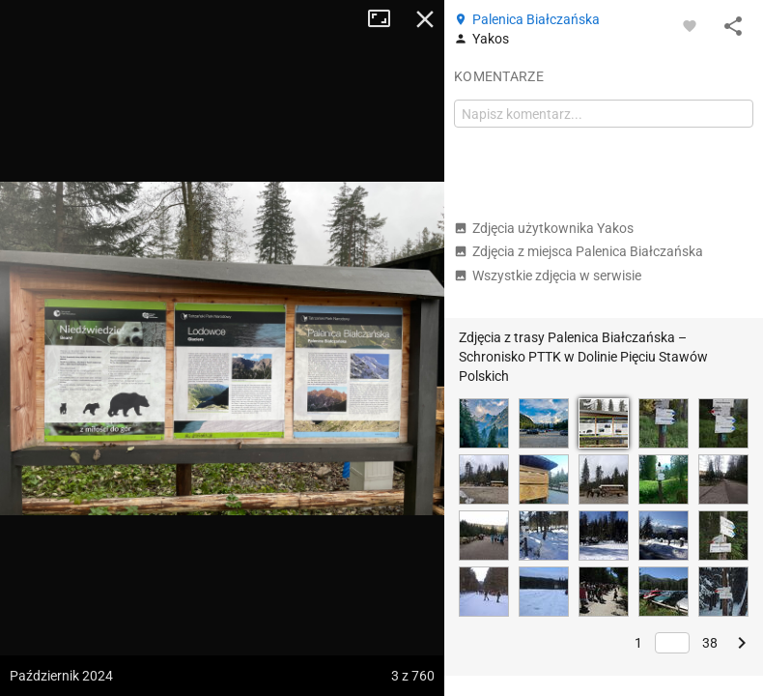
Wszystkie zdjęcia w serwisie (547, 275)
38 (710, 643)
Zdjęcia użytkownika (544, 228)
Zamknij (425, 19)
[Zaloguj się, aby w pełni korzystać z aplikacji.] (689, 25)
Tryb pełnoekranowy (386, 19)
